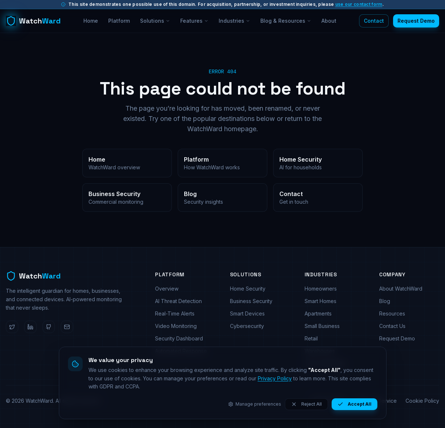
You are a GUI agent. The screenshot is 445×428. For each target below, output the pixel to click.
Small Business (322, 326)
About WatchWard (400, 288)
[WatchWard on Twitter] (12, 327)
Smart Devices (247, 313)
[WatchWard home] (33, 21)
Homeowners (321, 288)
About (328, 21)
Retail (311, 338)
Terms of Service (376, 401)
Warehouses (320, 351)
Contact (374, 21)
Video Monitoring (176, 326)
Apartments (318, 313)
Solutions (155, 21)
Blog (384, 301)
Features (194, 21)
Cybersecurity (247, 326)
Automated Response (181, 351)
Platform (119, 21)
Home (90, 21)
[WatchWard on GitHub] (48, 327)
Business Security (251, 301)
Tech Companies (325, 363)
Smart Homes (320, 301)
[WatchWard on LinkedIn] (30, 327)
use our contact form (358, 4)
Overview (166, 288)
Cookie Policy (422, 401)
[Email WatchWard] (67, 327)
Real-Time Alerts (175, 313)
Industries (234, 21)
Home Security (247, 288)
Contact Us (392, 326)
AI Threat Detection (178, 301)
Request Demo (416, 21)
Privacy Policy (329, 401)
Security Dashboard (179, 338)
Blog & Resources (285, 21)
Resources (392, 313)
